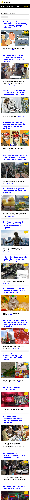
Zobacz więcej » (16, 49)
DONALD (3, 13)
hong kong (4, 16)
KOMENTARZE (18, 6)
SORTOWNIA (9, 6)
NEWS (2, 6)
